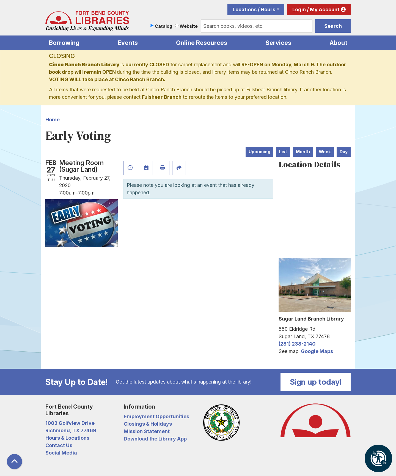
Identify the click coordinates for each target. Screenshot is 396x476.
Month (303, 151)
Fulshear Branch (162, 97)
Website (189, 26)
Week (325, 151)
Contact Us (58, 445)
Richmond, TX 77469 (70, 430)
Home (52, 119)
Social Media (61, 453)
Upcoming (259, 151)
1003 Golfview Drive (70, 423)
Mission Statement (147, 431)
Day (344, 151)
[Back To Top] (14, 461)
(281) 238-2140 (297, 344)
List (283, 151)
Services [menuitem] (278, 42)
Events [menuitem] (128, 42)
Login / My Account (315, 9)
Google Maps (317, 351)
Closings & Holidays (148, 424)
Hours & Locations (67, 438)
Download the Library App (155, 439)
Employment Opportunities (156, 416)
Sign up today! (316, 382)
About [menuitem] (338, 42)
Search (333, 26)
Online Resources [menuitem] (201, 42)
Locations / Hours (254, 9)
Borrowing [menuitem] (64, 42)
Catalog (163, 26)
